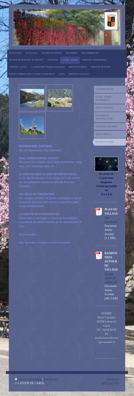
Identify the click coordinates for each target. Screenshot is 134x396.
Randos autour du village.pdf (111, 278)
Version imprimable (28, 379)
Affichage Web (110, 383)
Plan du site (50, 379)
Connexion (112, 379)
